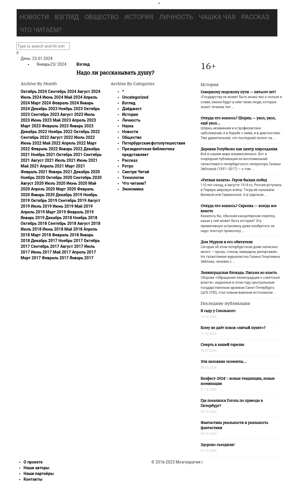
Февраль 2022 (44, 149)
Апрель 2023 (84, 120)
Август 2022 (61, 137)
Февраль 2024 (65, 103)
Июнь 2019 (63, 206)
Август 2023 (71, 114)
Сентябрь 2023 (45, 114)
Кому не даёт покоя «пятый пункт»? (233, 328)
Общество (101, 17)
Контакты (33, 479)
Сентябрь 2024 (62, 91)
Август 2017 (71, 246)
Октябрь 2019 (44, 200)
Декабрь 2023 (44, 108)
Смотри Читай (135, 172)
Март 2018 (41, 235)
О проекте (33, 462)
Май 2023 (62, 120)
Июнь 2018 (52, 229)
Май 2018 (73, 229)
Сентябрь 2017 (45, 246)
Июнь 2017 (41, 252)
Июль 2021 (65, 160)
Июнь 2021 (87, 160)
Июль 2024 (31, 97)
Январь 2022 (71, 149)
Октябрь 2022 (87, 131)
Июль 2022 (84, 137)
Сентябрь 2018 (62, 223)
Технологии (133, 177)
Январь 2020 (43, 194)
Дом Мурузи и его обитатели (227, 242)
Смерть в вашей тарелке (222, 344)
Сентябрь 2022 (35, 137)
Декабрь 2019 (69, 194)
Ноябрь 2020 (33, 177)
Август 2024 (88, 91)
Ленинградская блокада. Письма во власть (239, 272)
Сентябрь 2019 (72, 200)
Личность (176, 17)
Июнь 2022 (31, 143)
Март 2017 (31, 258)
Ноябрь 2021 (43, 154)
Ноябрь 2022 (60, 131)
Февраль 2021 (34, 172)
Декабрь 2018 (58, 217)
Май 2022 (51, 143)
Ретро (127, 166)
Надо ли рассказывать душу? (115, 72)
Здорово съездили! (218, 445)
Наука (128, 126)
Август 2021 (42, 160)
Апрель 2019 (33, 212)
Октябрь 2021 (69, 154)
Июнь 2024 (52, 97)
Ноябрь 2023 (71, 108)
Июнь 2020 (77, 183)
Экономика (132, 189)
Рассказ (255, 17)
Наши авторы (36, 467)
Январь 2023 (82, 126)
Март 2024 (41, 103)
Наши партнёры (39, 473)
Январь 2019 (33, 217)
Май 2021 (30, 166)
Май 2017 (62, 252)
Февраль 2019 (80, 212)
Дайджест (132, 108)
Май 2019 (84, 206)
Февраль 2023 (55, 126)
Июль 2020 (55, 183)
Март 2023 (31, 126)
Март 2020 (66, 189)
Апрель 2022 (74, 143)
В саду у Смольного (218, 311)
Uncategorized (135, 97)
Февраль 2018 (65, 235)
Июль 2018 (31, 229)
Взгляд (67, 17)
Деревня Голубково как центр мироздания (239, 149)
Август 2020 (32, 183)
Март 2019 (56, 212)
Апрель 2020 (43, 189)
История (138, 17)
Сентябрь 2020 (87, 177)
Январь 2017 (82, 258)
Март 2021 (75, 166)
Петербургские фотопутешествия (153, 143)
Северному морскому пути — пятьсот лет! (238, 92)
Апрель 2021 (52, 166)
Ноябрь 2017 (71, 240)
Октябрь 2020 (59, 177)
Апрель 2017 (84, 252)
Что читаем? (41, 30)
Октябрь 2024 (34, 91)
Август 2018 (88, 223)
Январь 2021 (60, 172)
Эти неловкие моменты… (224, 361)
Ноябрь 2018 (85, 217)
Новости (34, 17)
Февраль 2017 (55, 258)
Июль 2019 (41, 206)
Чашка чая (217, 17)
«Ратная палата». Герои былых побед (234, 180)
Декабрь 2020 (86, 172)
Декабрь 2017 (44, 240)
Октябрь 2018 (34, 223)
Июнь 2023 (41, 120)
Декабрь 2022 (34, 131)
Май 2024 (73, 97)
